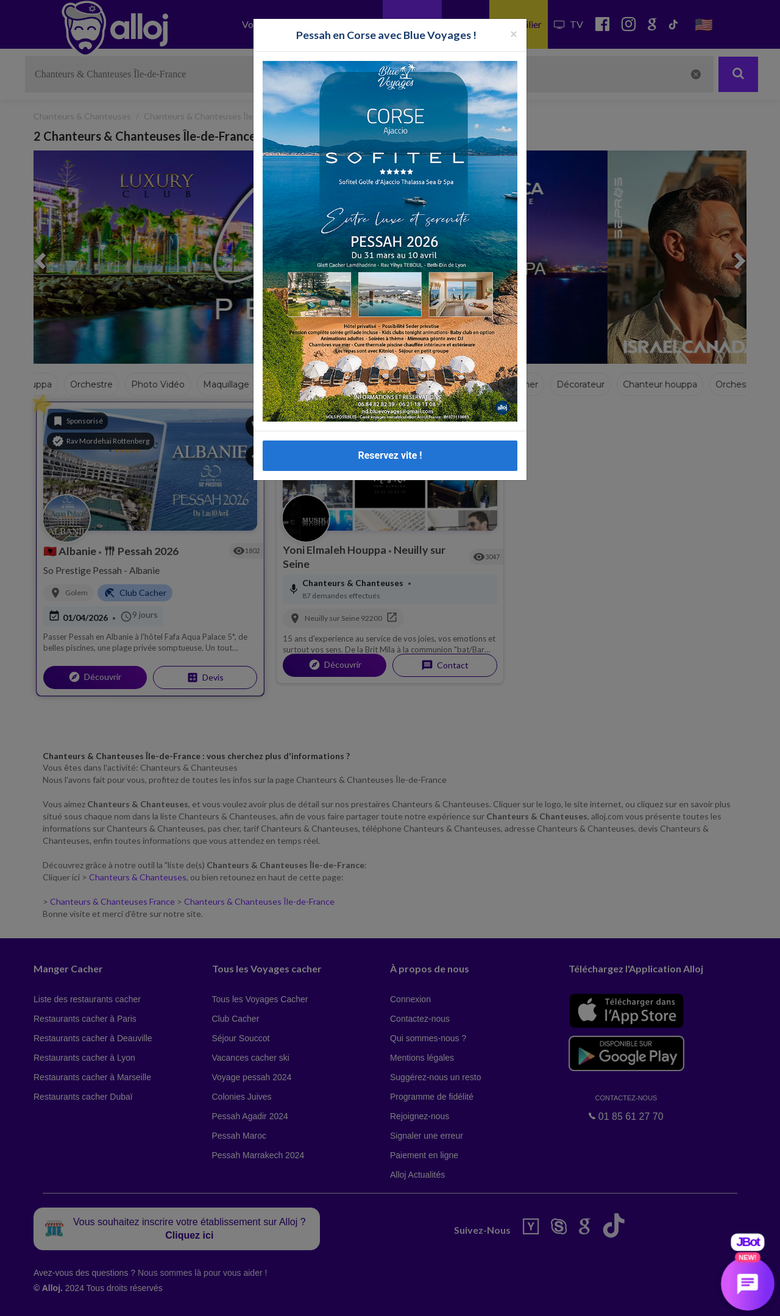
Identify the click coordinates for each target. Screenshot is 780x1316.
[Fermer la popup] (513, 33)
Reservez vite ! (390, 455)
